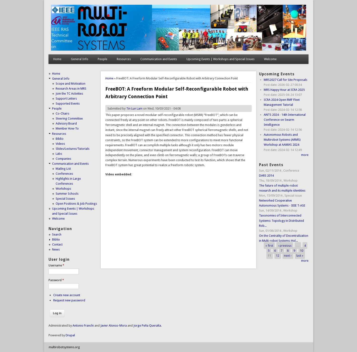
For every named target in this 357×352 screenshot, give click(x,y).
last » (299, 255)
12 (277, 255)
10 (301, 250)
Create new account (66, 295)
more (304, 155)
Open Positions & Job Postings (76, 203)
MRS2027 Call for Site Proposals (285, 80)
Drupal (70, 335)
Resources (124, 59)
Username (56, 265)
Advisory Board (66, 123)
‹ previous (285, 245)
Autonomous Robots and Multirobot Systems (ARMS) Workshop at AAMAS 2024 (282, 139)
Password (56, 280)
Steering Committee (69, 118)
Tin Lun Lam (134, 108)
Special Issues (65, 198)
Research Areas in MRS (71, 88)
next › (288, 255)
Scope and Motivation (70, 83)
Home (57, 59)
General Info (79, 59)
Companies (63, 158)
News (56, 249)
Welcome (270, 59)
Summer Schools (67, 193)
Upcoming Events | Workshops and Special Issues (220, 59)
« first (269, 245)
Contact (57, 244)
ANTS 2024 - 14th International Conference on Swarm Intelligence (285, 119)
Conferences (64, 173)
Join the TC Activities (69, 93)
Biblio (60, 138)
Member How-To (67, 128)
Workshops (63, 188)
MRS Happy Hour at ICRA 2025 (284, 90)
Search (56, 234)
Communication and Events (158, 59)
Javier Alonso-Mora (113, 325)
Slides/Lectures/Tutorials (72, 148)
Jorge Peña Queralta (147, 325)
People (102, 59)
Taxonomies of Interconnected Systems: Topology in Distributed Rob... (281, 220)
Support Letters (66, 98)
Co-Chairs (62, 113)
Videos (60, 143)
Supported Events (68, 103)
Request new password (69, 300)
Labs (59, 153)
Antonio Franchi (83, 325)
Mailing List (63, 168)
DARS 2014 (266, 175)
